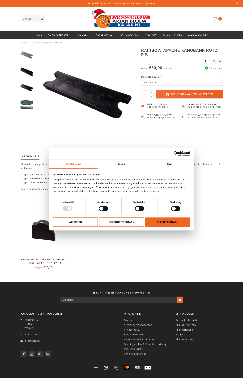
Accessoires (104, 34)
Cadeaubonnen (198, 34)
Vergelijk (181, 334)
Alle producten (184, 339)
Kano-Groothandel (135, 353)
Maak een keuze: (151, 77)
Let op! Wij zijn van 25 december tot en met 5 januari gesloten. (121, 3)
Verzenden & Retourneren (139, 339)
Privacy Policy (132, 329)
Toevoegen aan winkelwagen (189, 94)
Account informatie (187, 320)
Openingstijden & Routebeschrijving (145, 344)
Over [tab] (169, 164)
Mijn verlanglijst (185, 329)
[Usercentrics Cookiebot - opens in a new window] (176, 153)
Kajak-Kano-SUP (58, 34)
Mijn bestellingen (186, 324)
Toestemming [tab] (73, 164)
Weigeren (75, 222)
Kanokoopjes (129, 34)
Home (38, 34)
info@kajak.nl (32, 340)
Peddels (82, 34)
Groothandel (172, 34)
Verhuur (152, 34)
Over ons (129, 320)
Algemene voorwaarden (138, 324)
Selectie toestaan (121, 222)
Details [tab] (122, 164)
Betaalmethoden (134, 334)
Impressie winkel (134, 348)
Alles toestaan (167, 222)
